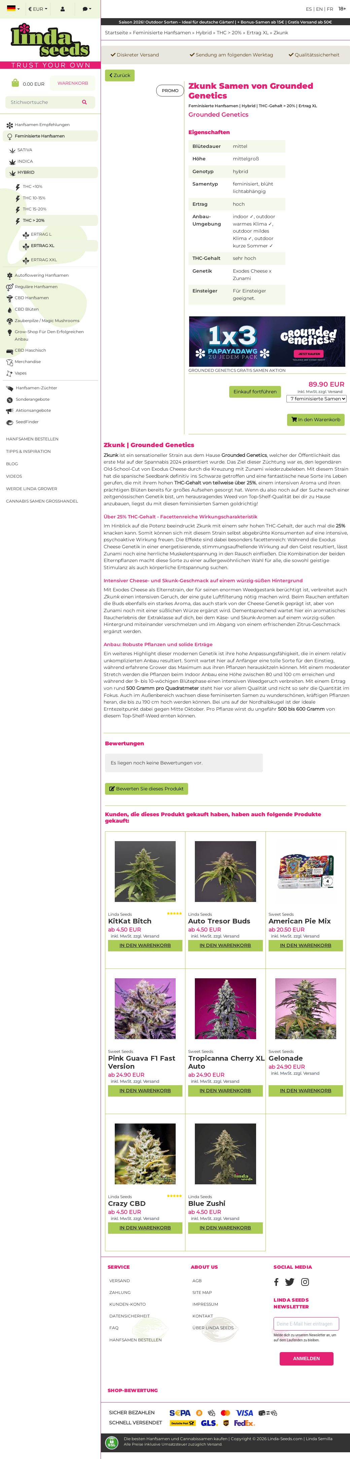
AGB (197, 1280)
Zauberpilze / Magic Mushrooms (42, 321)
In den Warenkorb (315, 420)
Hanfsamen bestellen (135, 1339)
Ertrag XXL (39, 260)
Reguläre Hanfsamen (31, 287)
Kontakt (203, 1315)
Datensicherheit (129, 1315)
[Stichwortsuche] (45, 102)
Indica (20, 162)
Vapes (16, 374)
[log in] (62, 9)
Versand (119, 1280)
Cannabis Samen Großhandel (42, 501)
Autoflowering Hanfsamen (37, 276)
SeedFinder (22, 422)
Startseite (116, 33)
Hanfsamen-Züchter (31, 388)
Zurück (119, 75)
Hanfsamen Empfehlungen (37, 125)
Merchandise (23, 362)
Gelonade (286, 1058)
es (309, 9)
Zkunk (281, 33)
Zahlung (120, 1292)
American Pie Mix (300, 921)
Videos (14, 476)
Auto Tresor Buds (219, 921)
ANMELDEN (306, 1358)
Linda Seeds (120, 914)
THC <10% (27, 187)
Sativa (19, 150)
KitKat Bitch (129, 921)
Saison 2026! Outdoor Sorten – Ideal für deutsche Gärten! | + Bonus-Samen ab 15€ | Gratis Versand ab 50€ (225, 22)
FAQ (113, 1327)
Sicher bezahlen (131, 1413)
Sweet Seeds (281, 914)
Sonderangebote (27, 400)
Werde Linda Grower (31, 488)
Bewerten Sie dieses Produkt (146, 789)
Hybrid (204, 33)
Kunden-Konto (127, 1304)
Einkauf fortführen (255, 392)
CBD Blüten (22, 310)
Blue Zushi (206, 1203)
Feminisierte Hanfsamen (162, 33)
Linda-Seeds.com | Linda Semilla (300, 1438)
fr (329, 9)
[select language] (13, 9)
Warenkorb (73, 83)
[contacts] (87, 9)
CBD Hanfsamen (27, 298)
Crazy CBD (127, 1203)
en (319, 9)
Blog (12, 463)
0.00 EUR (28, 83)
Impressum (205, 1304)
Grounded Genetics (218, 114)
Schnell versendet (135, 1423)
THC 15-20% (29, 209)
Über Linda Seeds (213, 1327)
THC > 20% (229, 33)
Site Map (202, 1292)
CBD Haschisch (25, 351)
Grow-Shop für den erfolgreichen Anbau (44, 335)
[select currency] (38, 9)
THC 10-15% (29, 198)
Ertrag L (36, 235)
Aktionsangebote (28, 411)
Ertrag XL (258, 33)
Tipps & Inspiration (28, 451)
